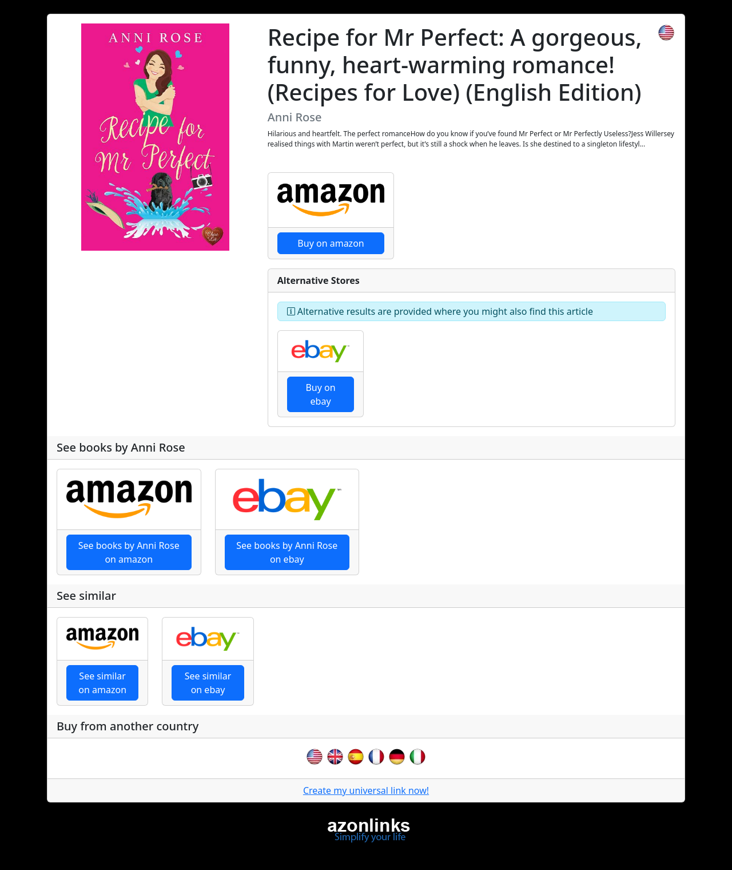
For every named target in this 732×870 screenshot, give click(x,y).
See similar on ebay (208, 683)
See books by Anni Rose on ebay (286, 552)
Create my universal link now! (366, 790)
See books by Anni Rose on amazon (129, 552)
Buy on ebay (320, 394)
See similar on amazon (102, 683)
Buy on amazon (330, 243)
